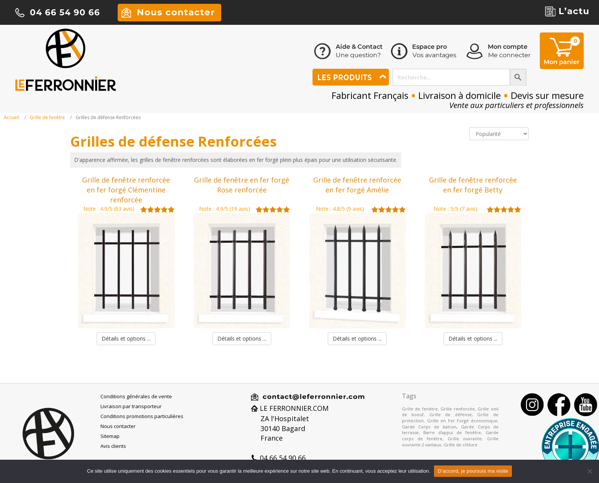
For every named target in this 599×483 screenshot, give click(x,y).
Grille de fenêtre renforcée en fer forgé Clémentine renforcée (126, 189)
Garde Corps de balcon (429, 427)
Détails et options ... (126, 338)
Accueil (11, 117)
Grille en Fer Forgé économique (462, 420)
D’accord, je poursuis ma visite (473, 471)
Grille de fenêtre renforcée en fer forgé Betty (473, 184)
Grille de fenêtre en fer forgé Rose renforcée (241, 184)
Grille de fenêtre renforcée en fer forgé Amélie (357, 184)
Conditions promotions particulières (141, 416)
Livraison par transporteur (131, 406)
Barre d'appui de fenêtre (452, 432)
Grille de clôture (461, 444)
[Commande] (499, 133)
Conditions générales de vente (136, 396)
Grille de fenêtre (47, 117)
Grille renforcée (457, 409)
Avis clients (113, 446)
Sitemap (110, 436)
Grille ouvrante (465, 438)
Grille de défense (450, 414)
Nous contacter (118, 426)
